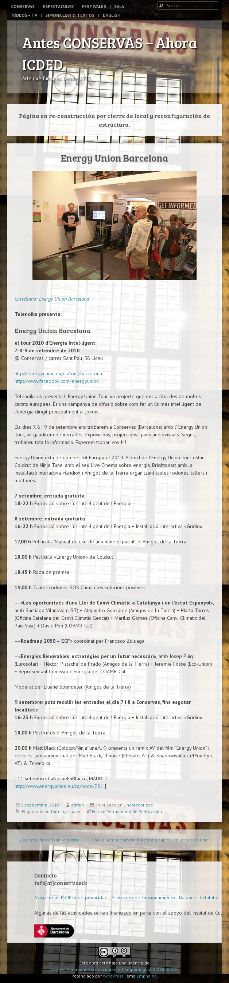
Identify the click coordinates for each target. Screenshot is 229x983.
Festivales (94, 6)
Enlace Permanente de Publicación (127, 811)
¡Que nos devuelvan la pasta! (47, 840)
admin (77, 805)
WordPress (113, 976)
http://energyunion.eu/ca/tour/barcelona (58, 373)
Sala (119, 6)
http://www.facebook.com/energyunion (57, 381)
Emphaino (147, 976)
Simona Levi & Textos (69, 15)
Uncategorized (138, 805)
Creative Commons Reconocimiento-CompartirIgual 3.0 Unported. (114, 969)
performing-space (62, 811)
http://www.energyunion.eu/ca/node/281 (59, 786)
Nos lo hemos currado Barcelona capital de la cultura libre (153, 840)
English (111, 15)
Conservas (23, 6)
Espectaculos (58, 6)
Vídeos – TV (24, 15)
